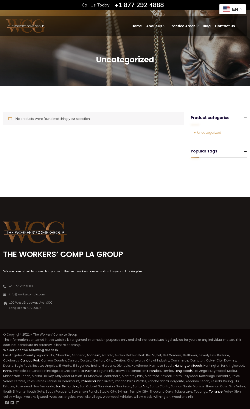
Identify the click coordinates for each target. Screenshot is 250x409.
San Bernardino (66, 386)
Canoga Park (30, 360)
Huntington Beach (188, 365)
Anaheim (93, 355)
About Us (154, 26)
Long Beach (183, 371)
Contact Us (225, 26)
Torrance (216, 391)
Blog (207, 26)
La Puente (88, 371)
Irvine (7, 371)
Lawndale (154, 371)
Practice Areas (182, 26)
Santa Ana (140, 386)
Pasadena (88, 381)
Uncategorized (209, 132)
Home (137, 26)
